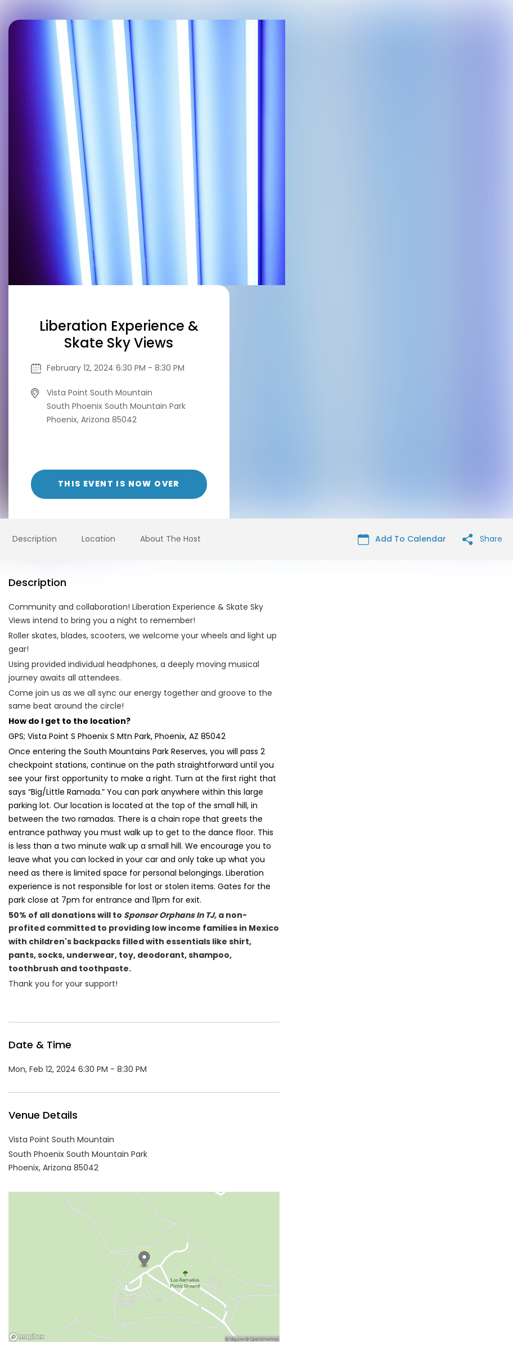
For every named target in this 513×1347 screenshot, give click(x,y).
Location (98, 305)
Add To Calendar (402, 306)
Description (34, 305)
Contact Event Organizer (110, 1261)
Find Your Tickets (345, 1261)
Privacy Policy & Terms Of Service (235, 1261)
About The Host (170, 305)
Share (482, 306)
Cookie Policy (414, 1261)
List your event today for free (326, 1247)
